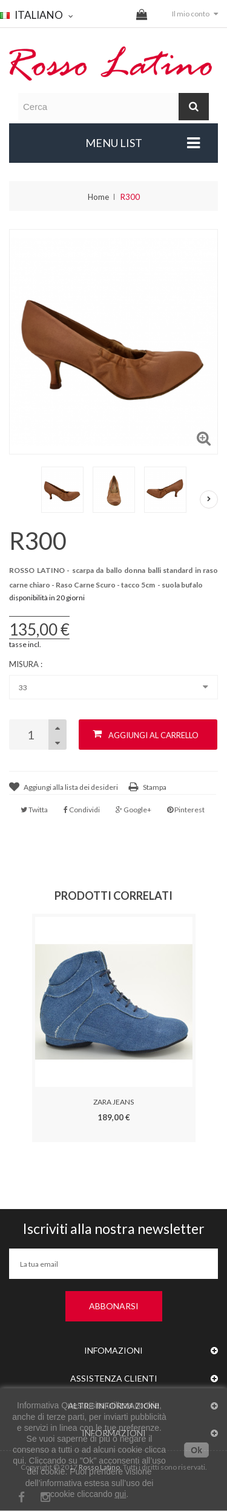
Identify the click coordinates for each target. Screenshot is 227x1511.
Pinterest (186, 809)
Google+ (133, 809)
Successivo (209, 499)
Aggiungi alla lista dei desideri (71, 787)
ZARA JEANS (113, 1101)
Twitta (34, 809)
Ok (196, 1450)
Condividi (82, 809)
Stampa (154, 787)
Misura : (26, 664)
